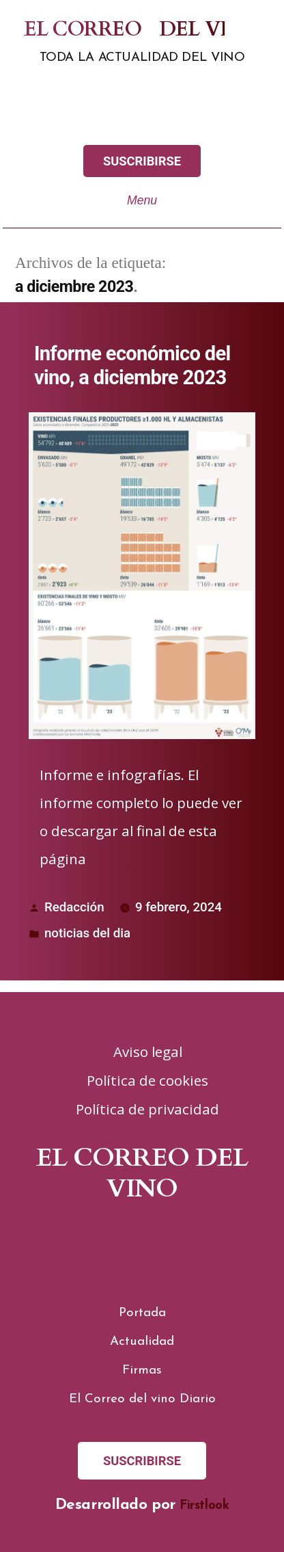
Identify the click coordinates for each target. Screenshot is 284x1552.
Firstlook (204, 1505)
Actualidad (142, 1341)
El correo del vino (115, 30)
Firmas (142, 1370)
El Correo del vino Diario (142, 1399)
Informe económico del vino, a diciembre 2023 (132, 365)
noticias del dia (87, 933)
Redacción (74, 907)
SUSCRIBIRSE (142, 161)
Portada (142, 1313)
